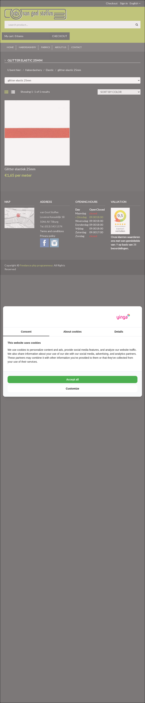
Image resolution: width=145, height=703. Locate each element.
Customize (72, 388)
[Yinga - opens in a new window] (123, 317)
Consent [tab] (26, 331)
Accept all (72, 379)
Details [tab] (118, 331)
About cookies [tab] (72, 331)
